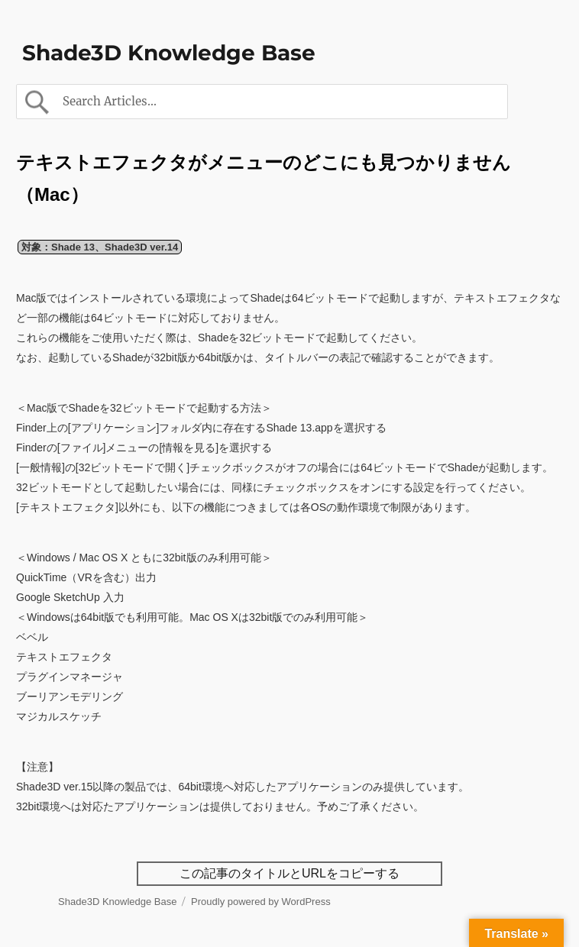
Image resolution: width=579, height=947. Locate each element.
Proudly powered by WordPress (261, 901)
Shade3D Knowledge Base (168, 53)
